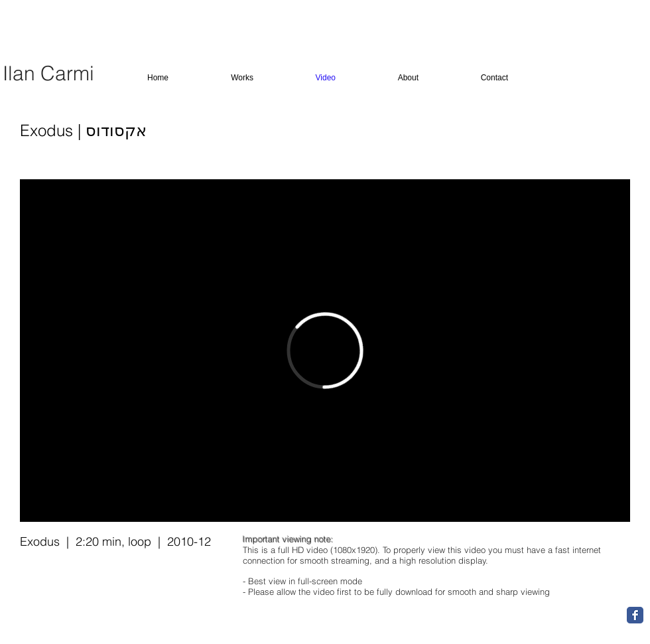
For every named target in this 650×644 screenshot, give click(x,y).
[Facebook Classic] (635, 615)
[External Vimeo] (325, 350)
